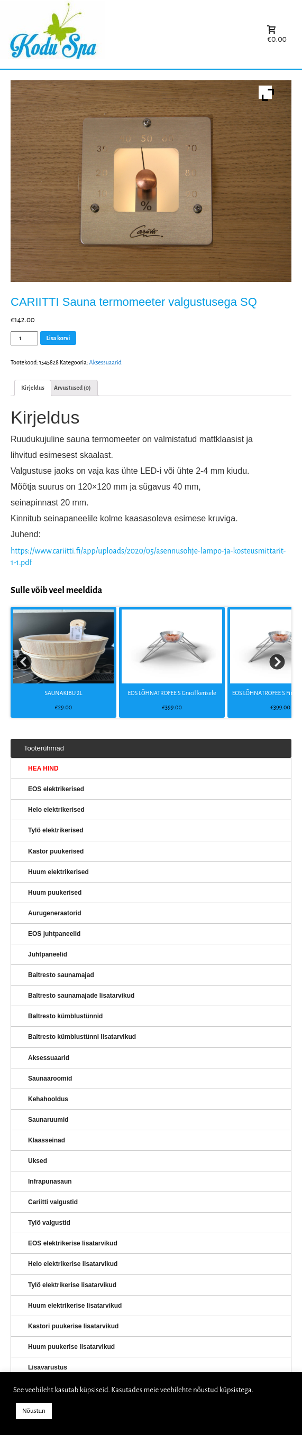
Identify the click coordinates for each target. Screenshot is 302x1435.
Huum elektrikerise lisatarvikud (75, 1305)
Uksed (37, 1161)
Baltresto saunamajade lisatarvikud (81, 995)
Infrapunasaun (50, 1181)
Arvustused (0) (72, 387)
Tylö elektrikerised (56, 830)
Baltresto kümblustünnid (65, 1016)
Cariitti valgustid (53, 1202)
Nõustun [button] (33, 1411)
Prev (24, 662)
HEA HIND (43, 768)
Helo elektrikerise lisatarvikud (72, 1264)
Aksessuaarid (105, 362)
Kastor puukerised (56, 851)
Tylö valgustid (49, 1222)
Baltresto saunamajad (61, 975)
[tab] (32, 388)
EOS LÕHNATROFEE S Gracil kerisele (172, 693)
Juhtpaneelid (47, 954)
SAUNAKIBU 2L (63, 693)
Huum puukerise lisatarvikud (71, 1346)
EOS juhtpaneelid (54, 933)
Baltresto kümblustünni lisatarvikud (82, 1036)
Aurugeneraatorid (54, 913)
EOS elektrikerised (56, 789)
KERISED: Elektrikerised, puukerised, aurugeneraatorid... (119, 35)
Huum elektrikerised (58, 872)
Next (277, 662)
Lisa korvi (58, 338)
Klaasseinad (46, 1140)
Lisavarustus (47, 1367)
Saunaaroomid (50, 1078)
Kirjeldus (32, 387)
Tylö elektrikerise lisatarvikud (72, 1285)
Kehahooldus (48, 1099)
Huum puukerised (54, 892)
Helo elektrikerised (56, 809)
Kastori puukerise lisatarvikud (73, 1326)
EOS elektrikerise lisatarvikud (72, 1243)
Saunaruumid (48, 1119)
